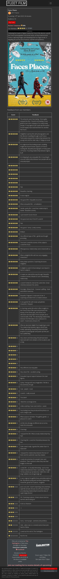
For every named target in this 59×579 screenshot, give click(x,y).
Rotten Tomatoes (14, 26)
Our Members (12, 29)
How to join (23, 555)
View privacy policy (49, 571)
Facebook (20, 549)
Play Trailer (12, 22)
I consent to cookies (49, 569)
